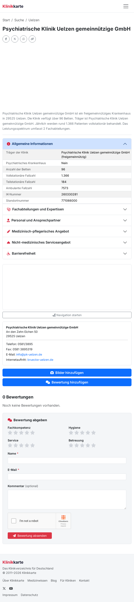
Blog (54, 580)
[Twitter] (4, 588)
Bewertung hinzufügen (67, 382)
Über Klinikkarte (13, 580)
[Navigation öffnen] (126, 6)
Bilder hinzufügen (67, 373)
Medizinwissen (37, 580)
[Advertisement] (67, 77)
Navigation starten (67, 315)
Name (13, 453)
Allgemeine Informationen (30, 144)
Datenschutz (29, 595)
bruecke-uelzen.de (40, 359)
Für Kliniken (68, 580)
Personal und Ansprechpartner (34, 220)
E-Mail (13, 469)
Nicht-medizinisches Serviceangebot (39, 242)
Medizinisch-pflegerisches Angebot (38, 231)
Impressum (9, 595)
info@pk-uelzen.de (29, 354)
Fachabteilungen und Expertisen (35, 209)
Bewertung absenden (30, 535)
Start (6, 20)
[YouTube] (11, 588)
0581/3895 (25, 344)
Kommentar (23, 486)
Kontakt (84, 580)
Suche (19, 20)
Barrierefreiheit (21, 253)
